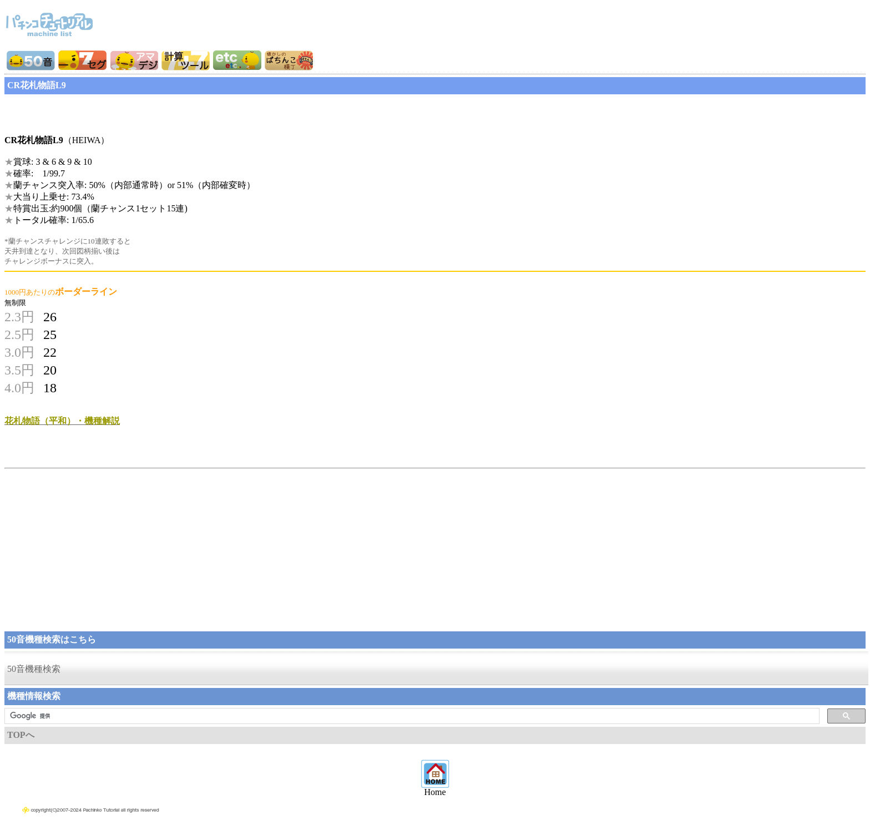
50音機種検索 (33, 669)
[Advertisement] (93, 111)
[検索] (411, 716)
